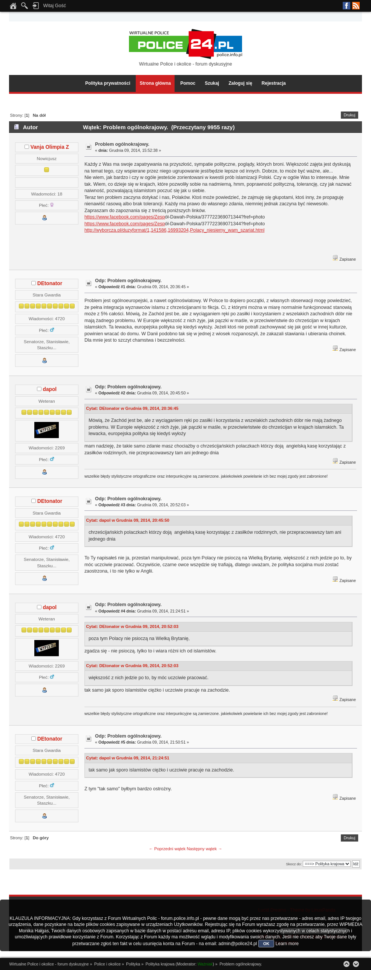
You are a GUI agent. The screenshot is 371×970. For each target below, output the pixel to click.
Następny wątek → (204, 848)
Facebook (346, 5)
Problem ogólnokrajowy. (122, 144)
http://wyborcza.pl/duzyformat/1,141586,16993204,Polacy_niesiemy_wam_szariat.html (174, 230)
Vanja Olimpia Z (50, 147)
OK (266, 943)
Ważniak (205, 964)
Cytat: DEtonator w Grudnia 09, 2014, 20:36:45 (132, 408)
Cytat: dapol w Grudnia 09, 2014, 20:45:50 (127, 520)
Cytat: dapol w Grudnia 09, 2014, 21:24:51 (127, 758)
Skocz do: (294, 864)
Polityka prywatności (107, 83)
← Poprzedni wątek (167, 848)
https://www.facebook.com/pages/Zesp (124, 217)
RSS (356, 5)
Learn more (287, 943)
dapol (50, 389)
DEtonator (49, 283)
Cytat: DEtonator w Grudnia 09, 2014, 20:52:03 (132, 626)
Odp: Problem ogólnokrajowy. (128, 280)
